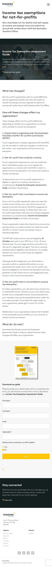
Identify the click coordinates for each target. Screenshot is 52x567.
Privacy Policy (5, 560)
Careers (5, 542)
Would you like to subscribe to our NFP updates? (18, 443)
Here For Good (8, 533)
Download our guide (12, 74)
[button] (48, 4)
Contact (6, 545)
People (5, 537)
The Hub (5, 540)
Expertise (6, 535)
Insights (31, 533)
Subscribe (8, 501)
